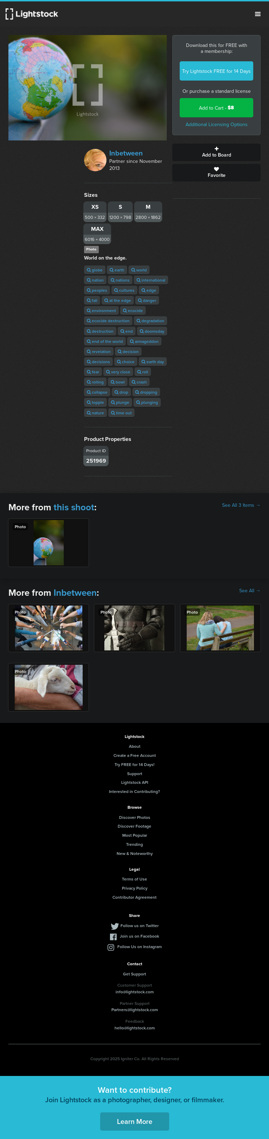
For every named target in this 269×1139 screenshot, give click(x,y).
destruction (100, 331)
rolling (95, 382)
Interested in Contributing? (134, 791)
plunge (120, 402)
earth (117, 270)
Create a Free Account (134, 755)
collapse (97, 392)
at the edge (117, 300)
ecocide (133, 310)
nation (95, 280)
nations (120, 280)
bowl (118, 382)
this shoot (74, 507)
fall (92, 300)
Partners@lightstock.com (134, 1010)
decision (128, 351)
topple (95, 402)
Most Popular (134, 835)
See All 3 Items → (241, 505)
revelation (99, 351)
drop (121, 392)
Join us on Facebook (139, 936)
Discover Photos (134, 817)
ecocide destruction (108, 321)
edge (149, 290)
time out (121, 413)
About (134, 746)
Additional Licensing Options (217, 124)
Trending (134, 844)
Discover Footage (134, 826)
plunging (147, 402)
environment (101, 310)
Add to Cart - (216, 107)
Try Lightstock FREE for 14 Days (216, 71)
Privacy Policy (134, 888)
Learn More (134, 1121)
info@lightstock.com (135, 992)
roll (142, 372)
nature (95, 413)
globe (95, 270)
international (151, 280)
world (139, 270)
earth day (153, 362)
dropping (146, 392)
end (126, 331)
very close (118, 372)
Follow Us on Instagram (139, 947)
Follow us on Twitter (139, 926)
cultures (124, 290)
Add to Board (216, 152)
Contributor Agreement (134, 897)
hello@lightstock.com (135, 1028)
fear (93, 372)
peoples (97, 290)
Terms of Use (134, 879)
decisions (98, 362)
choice (125, 362)
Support (134, 773)
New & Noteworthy (135, 853)
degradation (150, 321)
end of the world (105, 341)
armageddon (144, 341)
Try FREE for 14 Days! (134, 764)
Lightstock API (134, 782)
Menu (257, 14)
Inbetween (126, 153)
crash (139, 382)
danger (147, 300)
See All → (250, 590)
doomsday (152, 331)
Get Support (134, 974)
